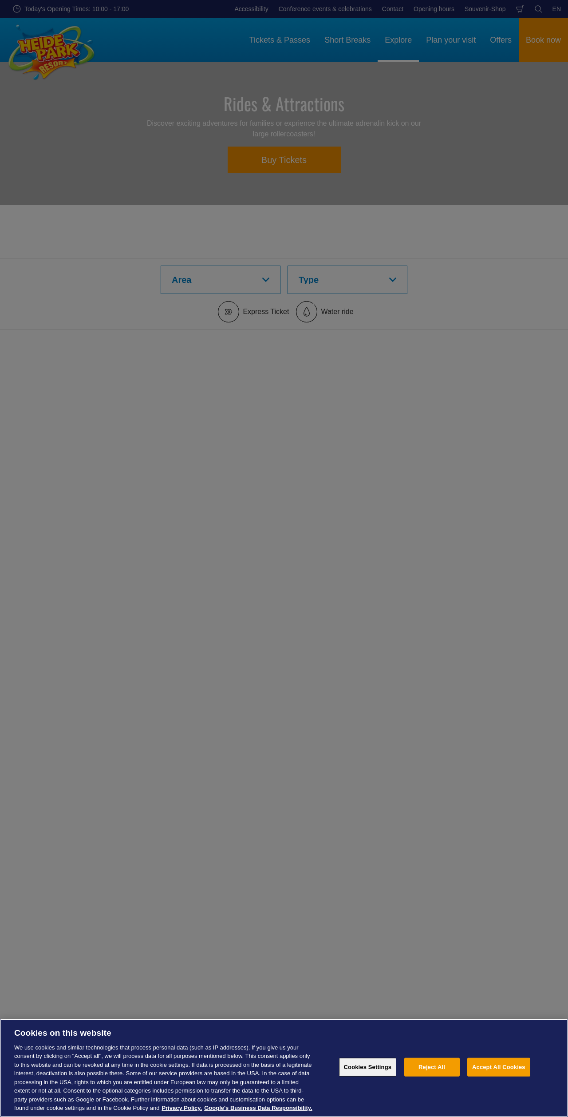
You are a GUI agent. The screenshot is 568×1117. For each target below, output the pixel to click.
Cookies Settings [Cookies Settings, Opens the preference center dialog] (368, 1067)
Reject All (431, 1067)
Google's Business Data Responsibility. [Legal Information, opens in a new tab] (258, 1108)
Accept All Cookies (498, 1067)
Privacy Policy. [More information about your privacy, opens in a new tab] (182, 1108)
